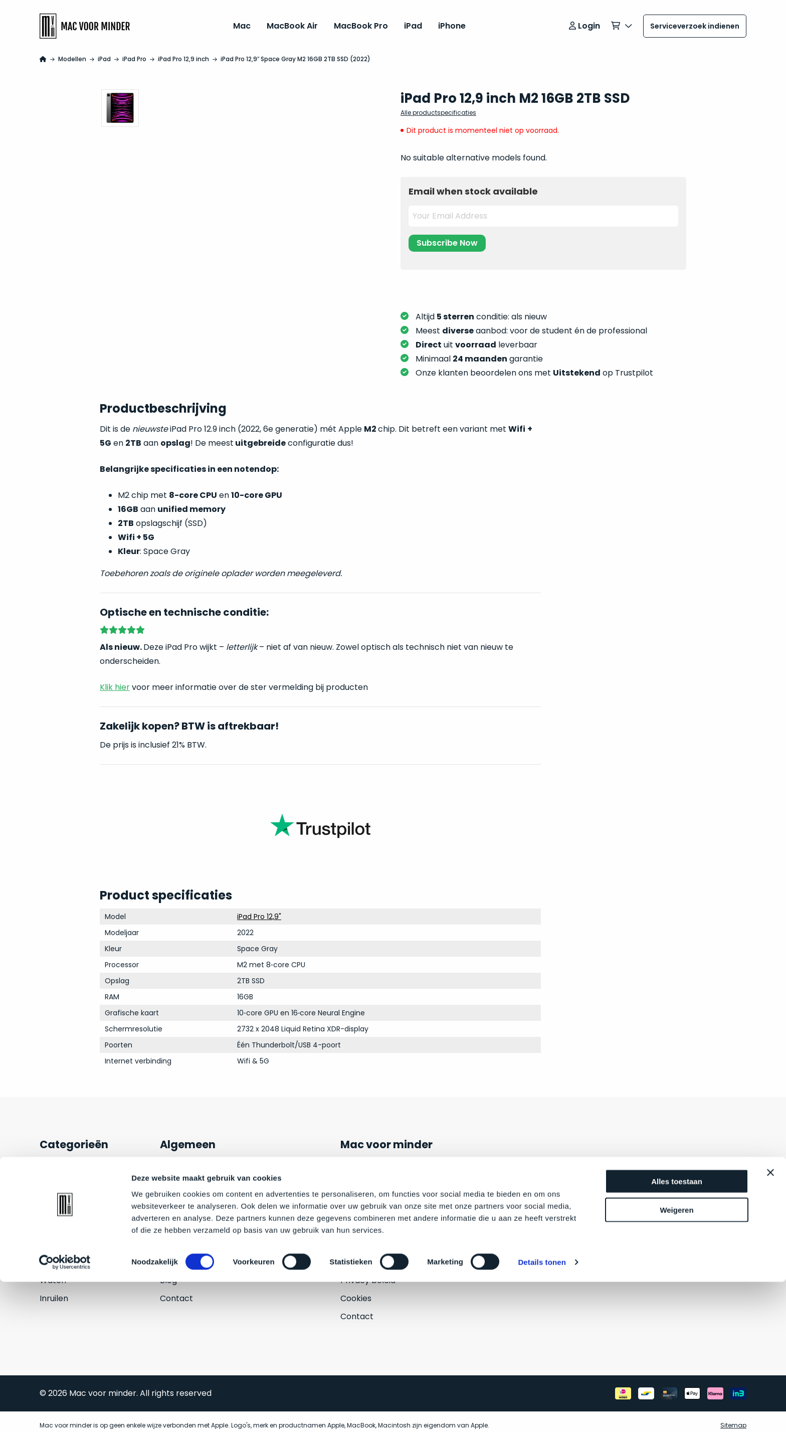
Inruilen (54, 1291)
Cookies (355, 1291)
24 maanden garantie (203, 1164)
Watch (53, 1273)
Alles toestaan (676, 1331)
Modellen (72, 51)
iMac (49, 1218)
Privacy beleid (368, 1273)
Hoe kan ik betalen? (199, 1236)
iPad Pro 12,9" (259, 910)
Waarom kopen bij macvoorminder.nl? (235, 1200)
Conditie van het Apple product (222, 1218)
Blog (168, 1273)
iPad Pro (134, 51)
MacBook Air (292, 22)
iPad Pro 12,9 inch (183, 51)
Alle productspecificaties (438, 105)
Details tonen (541, 1412)
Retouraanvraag (192, 1255)
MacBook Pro (361, 22)
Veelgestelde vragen (201, 1182)
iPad (413, 22)
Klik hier (115, 679)
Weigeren (676, 1360)
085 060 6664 (481, 1198)
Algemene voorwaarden (388, 1255)
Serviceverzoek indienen (694, 23)
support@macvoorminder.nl (510, 1180)
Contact (176, 1291)
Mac (242, 22)
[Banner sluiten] (770, 1322)
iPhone (452, 22)
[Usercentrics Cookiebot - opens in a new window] (65, 1412)
